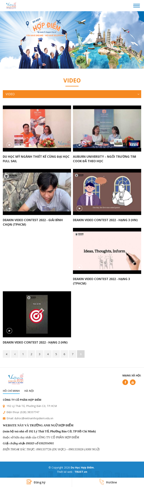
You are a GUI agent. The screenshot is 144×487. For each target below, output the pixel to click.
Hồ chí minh (11, 391)
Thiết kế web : (65, 472)
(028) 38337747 (29, 412)
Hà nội (29, 391)
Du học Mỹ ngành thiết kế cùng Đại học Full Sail (36, 159)
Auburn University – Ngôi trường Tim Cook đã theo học (104, 159)
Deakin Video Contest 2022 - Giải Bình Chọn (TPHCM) (33, 222)
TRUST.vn (80, 472)
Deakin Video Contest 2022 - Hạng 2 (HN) (35, 342)
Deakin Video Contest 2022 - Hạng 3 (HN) (105, 220)
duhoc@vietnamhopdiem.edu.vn (33, 418)
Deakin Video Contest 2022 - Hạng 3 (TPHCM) (101, 281)
